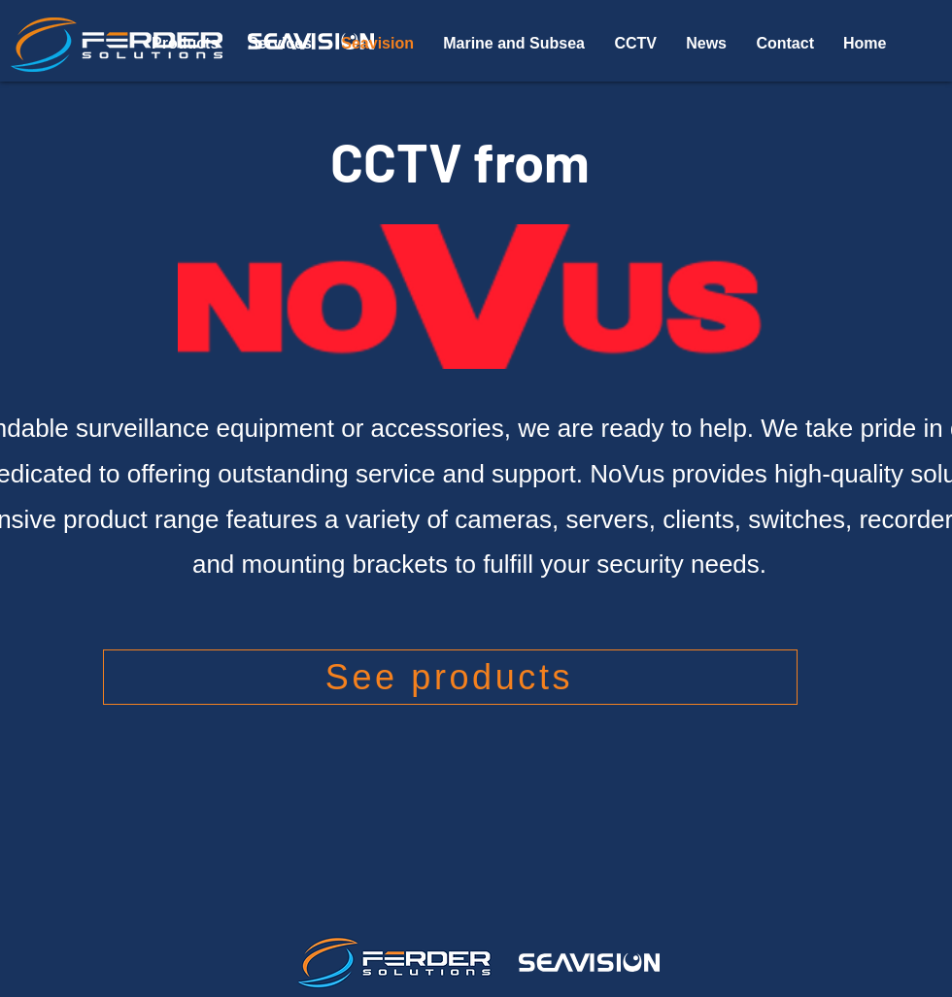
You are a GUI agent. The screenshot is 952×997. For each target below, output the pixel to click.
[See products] (450, 677)
